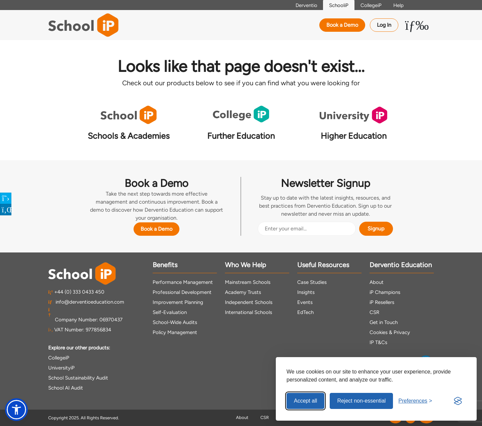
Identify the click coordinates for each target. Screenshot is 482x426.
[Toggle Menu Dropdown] (417, 25)
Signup (376, 228)
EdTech (305, 312)
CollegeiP (368, 5)
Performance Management (183, 282)
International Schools (248, 312)
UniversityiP (61, 367)
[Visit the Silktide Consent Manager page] (458, 401)
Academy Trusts (243, 292)
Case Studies (312, 282)
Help (398, 5)
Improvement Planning (178, 302)
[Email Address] (306, 228)
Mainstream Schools (247, 282)
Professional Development (182, 292)
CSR (374, 312)
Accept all (305, 401)
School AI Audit (65, 388)
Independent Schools (248, 302)
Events (305, 302)
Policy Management (175, 332)
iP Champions (385, 292)
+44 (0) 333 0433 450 (76, 292)
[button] (16, 409)
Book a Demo (342, 25)
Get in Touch (384, 322)
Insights (306, 292)
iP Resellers (382, 302)
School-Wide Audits (175, 322)
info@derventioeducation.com (86, 302)
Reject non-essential (361, 401)
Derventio (301, 5)
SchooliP (335, 5)
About (377, 282)
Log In (384, 25)
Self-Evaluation (170, 312)
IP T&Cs (378, 342)
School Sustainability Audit (78, 378)
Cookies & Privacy (390, 332)
